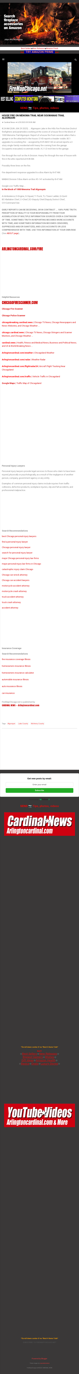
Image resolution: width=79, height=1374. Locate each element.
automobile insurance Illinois (15, 679)
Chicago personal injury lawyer (16, 547)
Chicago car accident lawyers (15, 580)
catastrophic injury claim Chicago (17, 569)
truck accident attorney (13, 597)
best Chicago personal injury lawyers (19, 536)
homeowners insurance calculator (18, 673)
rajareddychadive (44, 1363)
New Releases (39, 48)
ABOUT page (12, 233)
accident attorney (10, 607)
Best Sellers (26, 48)
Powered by (39, 799)
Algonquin (11, 724)
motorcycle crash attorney (14, 591)
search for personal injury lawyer (17, 552)
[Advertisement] (39, 273)
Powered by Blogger (39, 1359)
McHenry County (37, 724)
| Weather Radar (23, 359)
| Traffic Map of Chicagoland (21, 383)
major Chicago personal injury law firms (20, 558)
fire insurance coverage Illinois (16, 659)
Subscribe (39, 790)
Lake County (23, 724)
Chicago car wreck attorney (15, 575)
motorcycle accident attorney (16, 585)
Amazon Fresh (52, 48)
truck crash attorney (11, 602)
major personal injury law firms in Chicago (21, 564)
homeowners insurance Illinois (16, 666)
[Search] (75, 60)
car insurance (8, 693)
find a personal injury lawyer (15, 542)
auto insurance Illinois (12, 686)
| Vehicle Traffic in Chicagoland (31, 376)
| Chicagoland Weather (28, 353)
